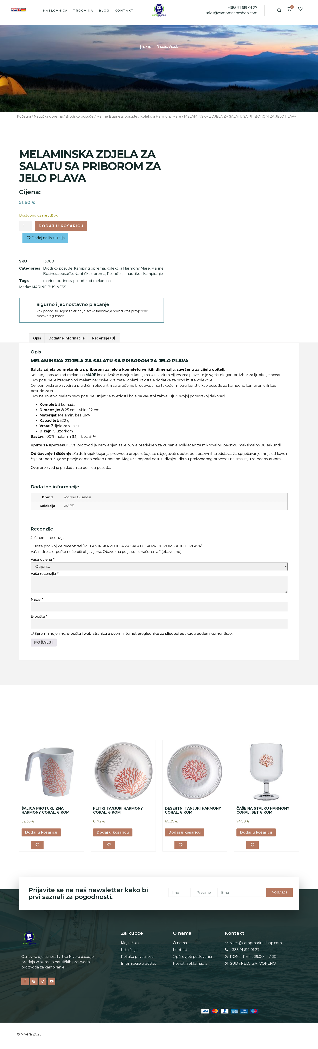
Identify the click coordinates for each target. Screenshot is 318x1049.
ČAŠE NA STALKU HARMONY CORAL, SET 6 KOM (262, 810)
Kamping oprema (89, 268)
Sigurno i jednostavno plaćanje (72, 304)
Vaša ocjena (42, 559)
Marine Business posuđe (116, 116)
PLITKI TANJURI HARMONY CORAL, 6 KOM (118, 810)
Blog (104, 10)
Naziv (37, 599)
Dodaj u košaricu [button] (41, 832)
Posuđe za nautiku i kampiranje (135, 274)
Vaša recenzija (44, 574)
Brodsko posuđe (80, 116)
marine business (57, 281)
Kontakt (124, 10)
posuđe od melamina (92, 281)
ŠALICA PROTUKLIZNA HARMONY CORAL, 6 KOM (46, 810)
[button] (279, 10)
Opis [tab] (37, 338)
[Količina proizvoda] (25, 226)
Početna (24, 116)
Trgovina (83, 10)
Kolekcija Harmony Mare (160, 116)
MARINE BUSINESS (49, 287)
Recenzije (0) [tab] (103, 338)
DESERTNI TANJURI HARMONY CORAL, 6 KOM (193, 810)
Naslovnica (55, 10)
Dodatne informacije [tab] (67, 338)
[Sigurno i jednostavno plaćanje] (27, 306)
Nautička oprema (48, 116)
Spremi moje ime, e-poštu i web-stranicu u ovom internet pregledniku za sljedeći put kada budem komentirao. (133, 633)
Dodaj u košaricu (61, 226)
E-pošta (39, 616)
